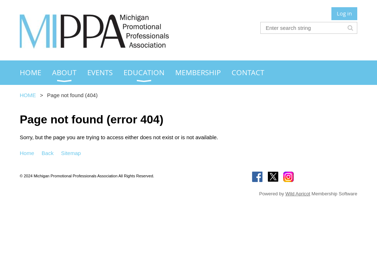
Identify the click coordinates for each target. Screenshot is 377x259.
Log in (344, 13)
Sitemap (71, 153)
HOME (28, 95)
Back (47, 153)
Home (27, 153)
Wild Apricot (297, 193)
